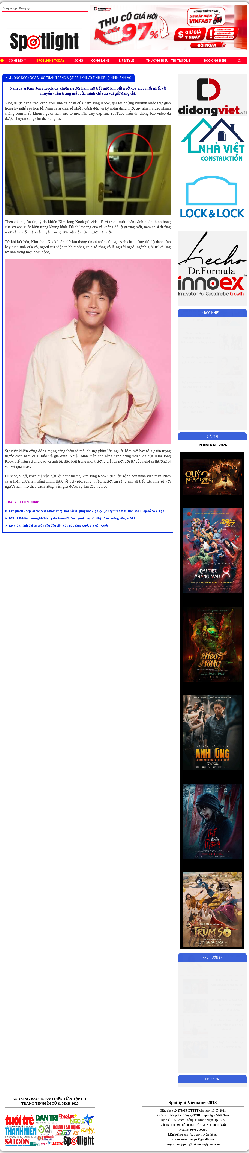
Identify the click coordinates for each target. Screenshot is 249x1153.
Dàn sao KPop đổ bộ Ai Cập (146, 511)
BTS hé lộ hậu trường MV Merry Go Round (38, 518)
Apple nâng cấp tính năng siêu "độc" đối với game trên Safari (198, 417)
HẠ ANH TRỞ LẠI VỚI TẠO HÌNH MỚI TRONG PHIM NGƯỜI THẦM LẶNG (227, 1015)
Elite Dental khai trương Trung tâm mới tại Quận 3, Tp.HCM (198, 325)
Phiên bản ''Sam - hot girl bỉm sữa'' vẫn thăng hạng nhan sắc (227, 1035)
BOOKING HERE (215, 60)
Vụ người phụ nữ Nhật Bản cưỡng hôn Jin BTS (103, 518)
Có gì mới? (17, 60)
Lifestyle (126, 60)
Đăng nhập (9, 8)
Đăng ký (23, 8)
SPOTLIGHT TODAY (50, 60)
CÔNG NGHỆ (100, 60)
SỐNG (78, 60)
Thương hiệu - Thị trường (168, 60)
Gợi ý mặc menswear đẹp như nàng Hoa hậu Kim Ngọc (198, 397)
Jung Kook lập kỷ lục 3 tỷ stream (101, 511)
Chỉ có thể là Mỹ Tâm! (226, 966)
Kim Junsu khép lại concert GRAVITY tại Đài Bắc (42, 511)
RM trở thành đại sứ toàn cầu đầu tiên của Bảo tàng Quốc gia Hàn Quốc (58, 525)
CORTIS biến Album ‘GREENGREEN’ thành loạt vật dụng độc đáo (227, 995)
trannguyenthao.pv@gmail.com (193, 1139)
